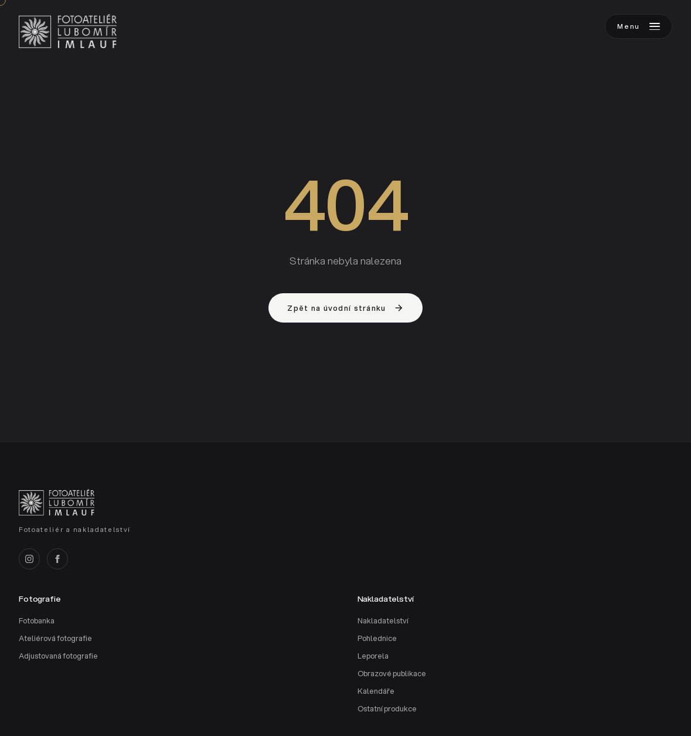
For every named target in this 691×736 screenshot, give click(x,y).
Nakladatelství (383, 621)
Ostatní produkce (387, 709)
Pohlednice (377, 638)
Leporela (373, 656)
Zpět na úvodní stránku (345, 308)
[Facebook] (57, 558)
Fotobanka (37, 621)
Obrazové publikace (392, 674)
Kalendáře (376, 691)
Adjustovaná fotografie (58, 656)
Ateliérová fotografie (55, 638)
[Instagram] (29, 558)
